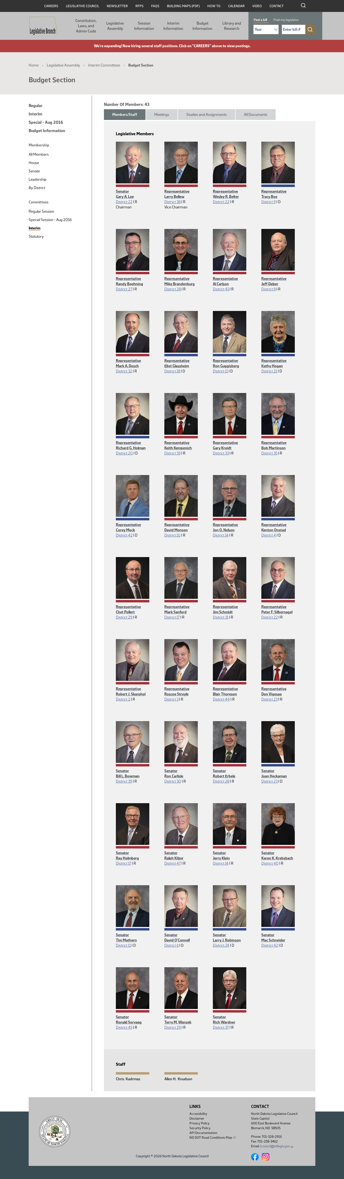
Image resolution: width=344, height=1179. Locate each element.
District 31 (220, 617)
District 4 (268, 535)
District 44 (221, 699)
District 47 (172, 863)
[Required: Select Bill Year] (266, 29)
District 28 (172, 289)
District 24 (221, 945)
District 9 (268, 202)
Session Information (144, 26)
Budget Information (202, 26)
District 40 (270, 863)
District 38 (172, 202)
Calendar (236, 6)
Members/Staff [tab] (124, 114)
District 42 (124, 535)
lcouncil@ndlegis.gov (276, 1146)
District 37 (221, 1027)
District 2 (123, 699)
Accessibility (198, 1114)
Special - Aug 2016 (46, 122)
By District (37, 188)
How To (213, 6)
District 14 (221, 535)
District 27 (124, 289)
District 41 (221, 289)
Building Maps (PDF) (183, 6)
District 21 (269, 371)
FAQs (155, 6)
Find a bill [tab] (260, 20)
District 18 (172, 371)
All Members (39, 154)
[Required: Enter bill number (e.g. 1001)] (294, 29)
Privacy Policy (199, 1123)
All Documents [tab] (255, 114)
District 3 (171, 699)
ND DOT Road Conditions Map (212, 1137)
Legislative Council (82, 6)
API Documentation (203, 1133)
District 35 (269, 453)
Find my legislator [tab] (286, 20)
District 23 (269, 699)
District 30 (172, 781)
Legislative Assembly (115, 26)
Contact (276, 6)
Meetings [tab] (161, 114)
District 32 (124, 371)
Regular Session (41, 211)
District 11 (220, 371)
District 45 (124, 1027)
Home (34, 65)
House (34, 162)
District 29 (124, 617)
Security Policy (199, 1128)
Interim (35, 114)
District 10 (172, 535)
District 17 (172, 617)
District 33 (221, 453)
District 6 (171, 945)
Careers (51, 6)
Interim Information (173, 26)
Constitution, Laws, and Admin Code (86, 25)
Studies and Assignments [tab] (206, 114)
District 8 (268, 289)
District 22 (124, 202)
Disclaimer (196, 1119)
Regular (36, 105)
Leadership (38, 179)
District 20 (124, 453)
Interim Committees (104, 65)
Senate (34, 171)
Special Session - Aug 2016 (50, 219)
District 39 (172, 453)
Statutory (36, 236)
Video (257, 6)
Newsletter (117, 6)
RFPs (139, 6)
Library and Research (231, 26)
